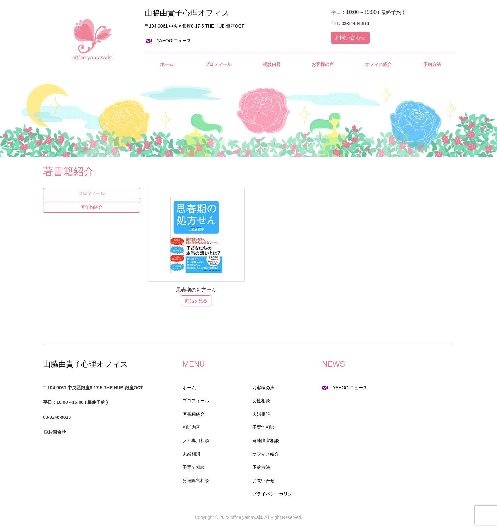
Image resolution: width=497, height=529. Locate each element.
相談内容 (191, 427)
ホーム (189, 387)
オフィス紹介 (265, 453)
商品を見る (196, 300)
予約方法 (261, 467)
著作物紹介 (92, 207)
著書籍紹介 (194, 413)
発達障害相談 (196, 480)
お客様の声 (263, 387)
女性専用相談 (196, 440)
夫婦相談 (191, 453)
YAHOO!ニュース (168, 40)
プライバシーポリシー (274, 493)
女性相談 (261, 400)
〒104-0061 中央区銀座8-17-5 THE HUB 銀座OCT (194, 26)
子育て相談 (194, 467)
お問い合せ (263, 480)
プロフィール (91, 193)
